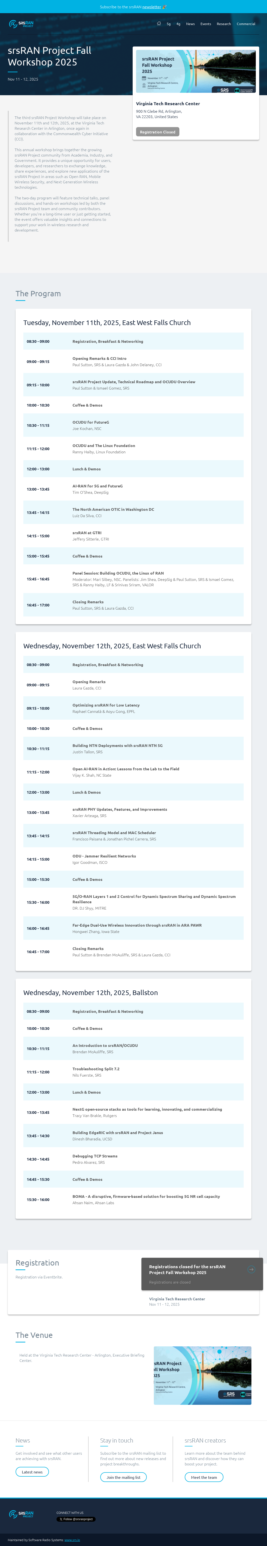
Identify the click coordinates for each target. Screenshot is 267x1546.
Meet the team (204, 1477)
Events (206, 23)
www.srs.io (72, 1540)
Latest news (32, 1471)
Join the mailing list (123, 1477)
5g (169, 23)
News (190, 23)
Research (224, 23)
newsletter (151, 6)
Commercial (246, 23)
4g (178, 23)
